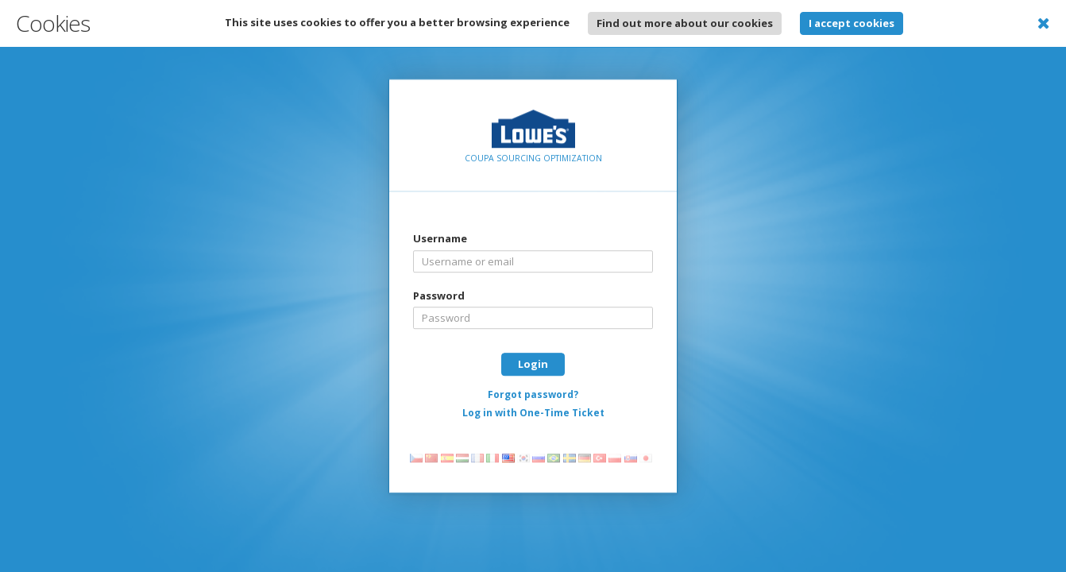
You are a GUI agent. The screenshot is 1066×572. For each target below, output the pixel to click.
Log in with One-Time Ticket (533, 412)
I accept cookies (851, 23)
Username (440, 238)
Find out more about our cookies (685, 23)
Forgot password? (533, 394)
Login (533, 364)
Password (439, 295)
